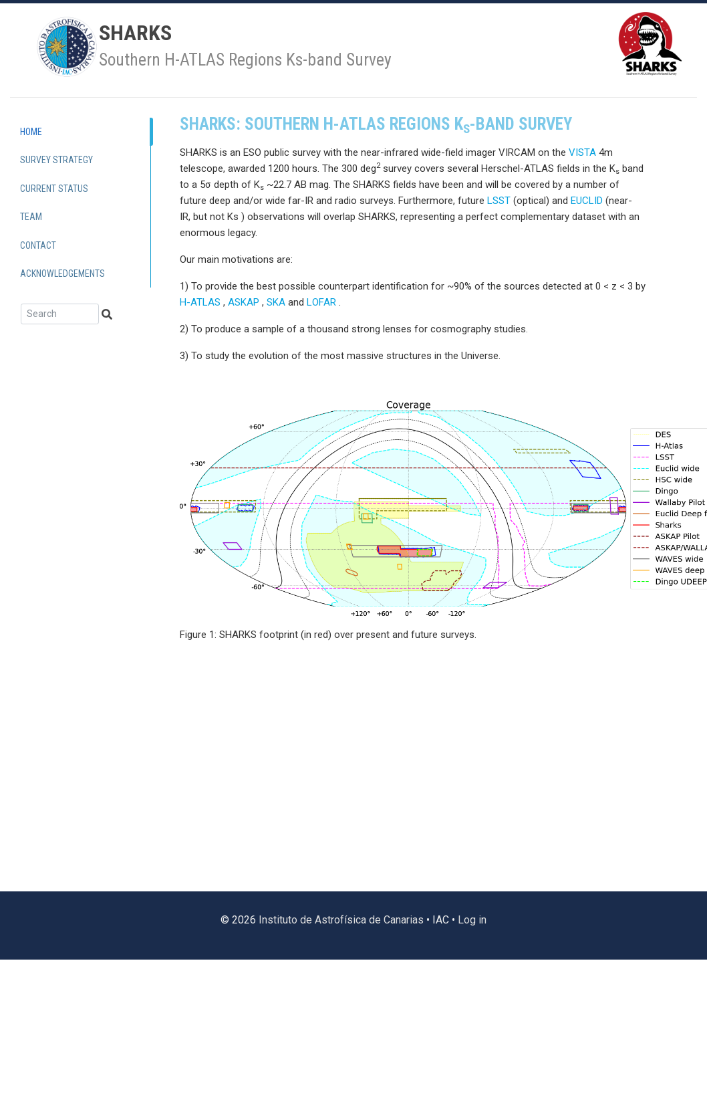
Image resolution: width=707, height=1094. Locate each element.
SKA (276, 302)
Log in (472, 919)
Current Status (54, 188)
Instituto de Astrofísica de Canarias (341, 919)
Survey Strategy (56, 159)
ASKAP (243, 302)
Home (31, 131)
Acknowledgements (62, 273)
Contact (38, 245)
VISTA (582, 152)
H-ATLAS (200, 302)
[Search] (60, 314)
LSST (499, 201)
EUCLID (587, 201)
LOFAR (321, 302)
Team (31, 216)
